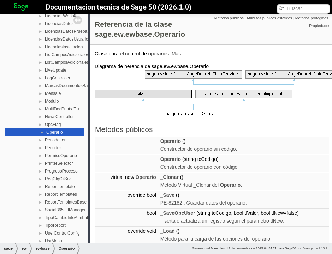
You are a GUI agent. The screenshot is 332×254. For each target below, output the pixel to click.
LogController (57, 77)
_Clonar (169, 177)
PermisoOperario (61, 155)
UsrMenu (53, 240)
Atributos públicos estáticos (269, 18)
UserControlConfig (62, 233)
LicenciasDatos (59, 23)
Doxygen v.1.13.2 (314, 248)
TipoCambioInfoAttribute (67, 217)
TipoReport (55, 225)
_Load (167, 231)
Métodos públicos (229, 18)
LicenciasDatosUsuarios (67, 39)
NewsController (59, 116)
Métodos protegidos (311, 18)
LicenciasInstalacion (64, 46)
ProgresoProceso (61, 171)
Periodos (53, 147)
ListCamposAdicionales (67, 54)
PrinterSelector (59, 163)
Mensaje (53, 93)
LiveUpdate (55, 70)
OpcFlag (53, 124)
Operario (54, 132)
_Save (167, 195)
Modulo (52, 101)
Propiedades (319, 26)
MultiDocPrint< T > (62, 109)
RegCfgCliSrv (58, 178)
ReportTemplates (61, 194)
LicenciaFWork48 (61, 15)
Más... (178, 53)
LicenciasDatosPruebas (67, 31)
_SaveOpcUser (177, 213)
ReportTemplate (60, 186)
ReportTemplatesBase (66, 202)
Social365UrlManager (65, 209)
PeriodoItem (56, 140)
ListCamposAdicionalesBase (72, 62)
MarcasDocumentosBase (68, 85)
